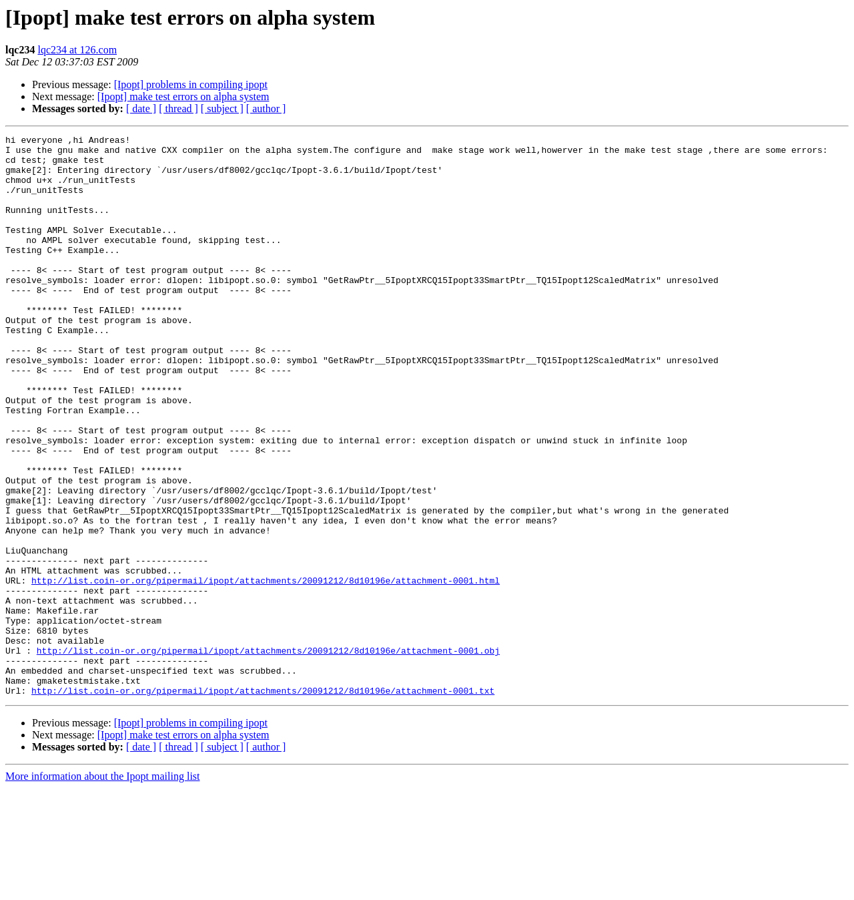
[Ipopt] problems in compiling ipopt (191, 84)
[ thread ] (178, 108)
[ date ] (141, 108)
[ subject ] (222, 108)
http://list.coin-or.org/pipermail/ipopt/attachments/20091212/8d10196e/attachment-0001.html (265, 670)
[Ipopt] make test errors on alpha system (183, 96)
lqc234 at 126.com (77, 49)
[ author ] (266, 108)
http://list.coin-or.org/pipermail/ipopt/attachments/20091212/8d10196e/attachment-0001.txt (262, 803)
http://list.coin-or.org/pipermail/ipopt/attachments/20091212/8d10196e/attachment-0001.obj (268, 754)
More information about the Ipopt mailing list (102, 888)
